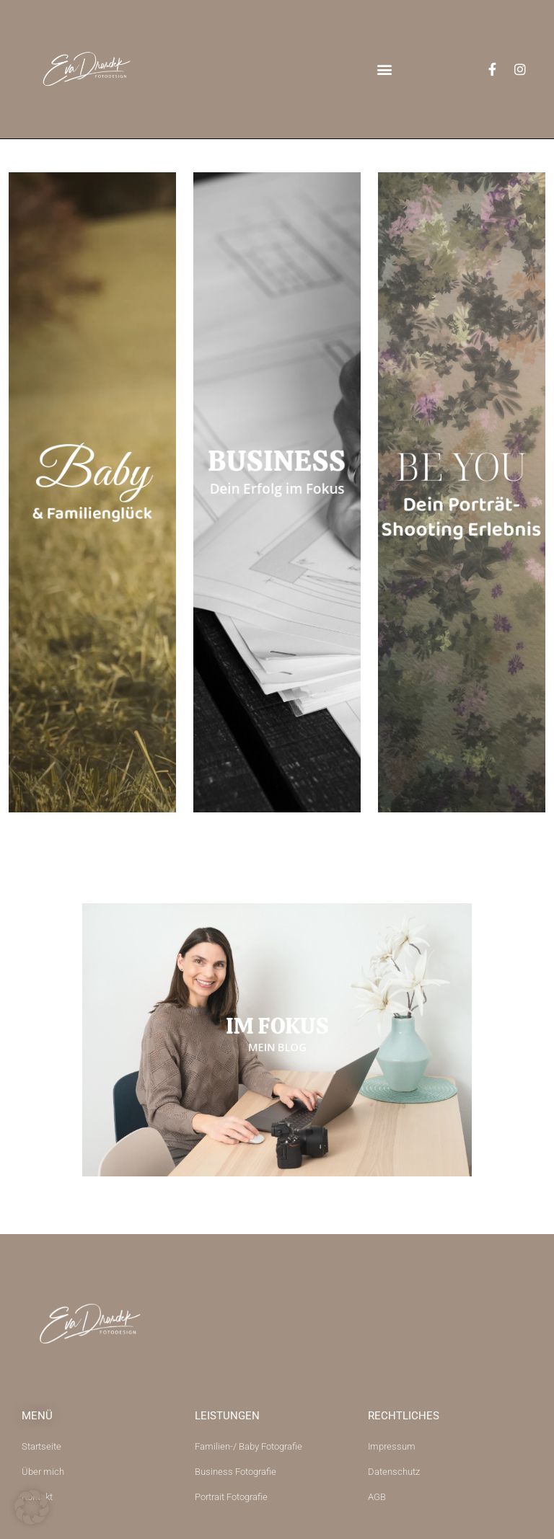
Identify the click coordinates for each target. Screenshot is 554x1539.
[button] (385, 69)
